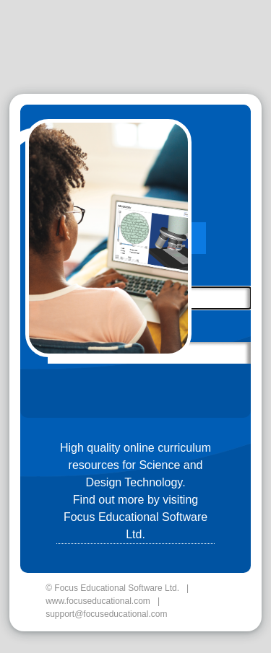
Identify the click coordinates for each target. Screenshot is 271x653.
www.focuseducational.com (98, 601)
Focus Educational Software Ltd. (135, 525)
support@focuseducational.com (106, 614)
